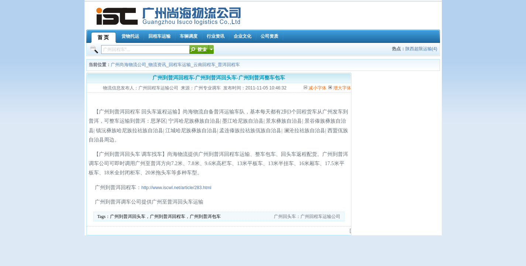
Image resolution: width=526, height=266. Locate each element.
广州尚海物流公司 (128, 64)
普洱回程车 (229, 64)
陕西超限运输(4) (421, 48)
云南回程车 (204, 64)
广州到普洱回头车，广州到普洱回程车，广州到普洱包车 (165, 216)
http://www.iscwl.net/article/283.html (176, 187)
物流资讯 (157, 64)
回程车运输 (180, 64)
